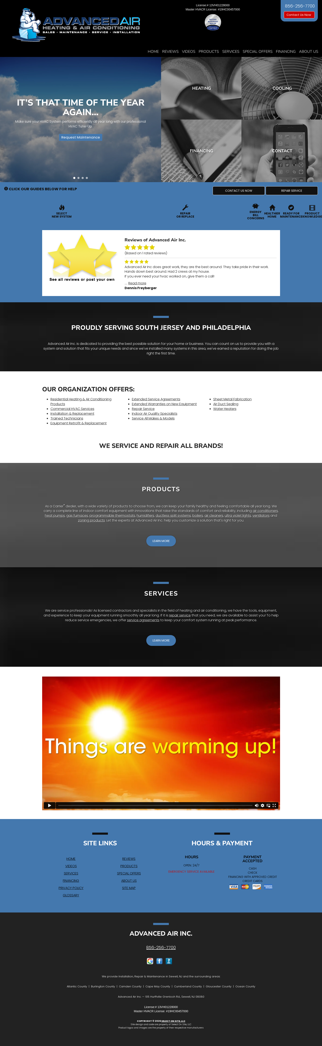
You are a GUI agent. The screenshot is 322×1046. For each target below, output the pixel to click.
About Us (308, 51)
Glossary (71, 895)
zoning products (91, 520)
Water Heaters (224, 408)
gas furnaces (77, 515)
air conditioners (265, 510)
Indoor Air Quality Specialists (154, 413)
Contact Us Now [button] (299, 15)
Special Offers (258, 51)
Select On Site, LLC (173, 1021)
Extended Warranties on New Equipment (164, 404)
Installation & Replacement (72, 413)
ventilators (261, 515)
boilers (197, 515)
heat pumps (55, 515)
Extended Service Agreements (156, 399)
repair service (180, 615)
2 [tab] (79, 179)
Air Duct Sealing (225, 404)
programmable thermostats (112, 515)
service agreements (143, 620)
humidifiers (145, 515)
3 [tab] (84, 179)
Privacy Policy (71, 888)
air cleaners (214, 515)
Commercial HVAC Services (72, 408)
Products (209, 51)
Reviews (170, 51)
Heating (202, 88)
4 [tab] (88, 179)
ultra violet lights (238, 515)
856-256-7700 (161, 947)
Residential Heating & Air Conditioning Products (81, 401)
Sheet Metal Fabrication (232, 399)
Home (153, 51)
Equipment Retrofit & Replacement (79, 423)
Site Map (129, 888)
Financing (286, 51)
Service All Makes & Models (153, 418)
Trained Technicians (67, 418)
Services (230, 51)
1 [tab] (75, 179)
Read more (137, 283)
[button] (239, 190)
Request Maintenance (79, 138)
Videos (188, 51)
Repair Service (143, 408)
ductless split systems (173, 515)
